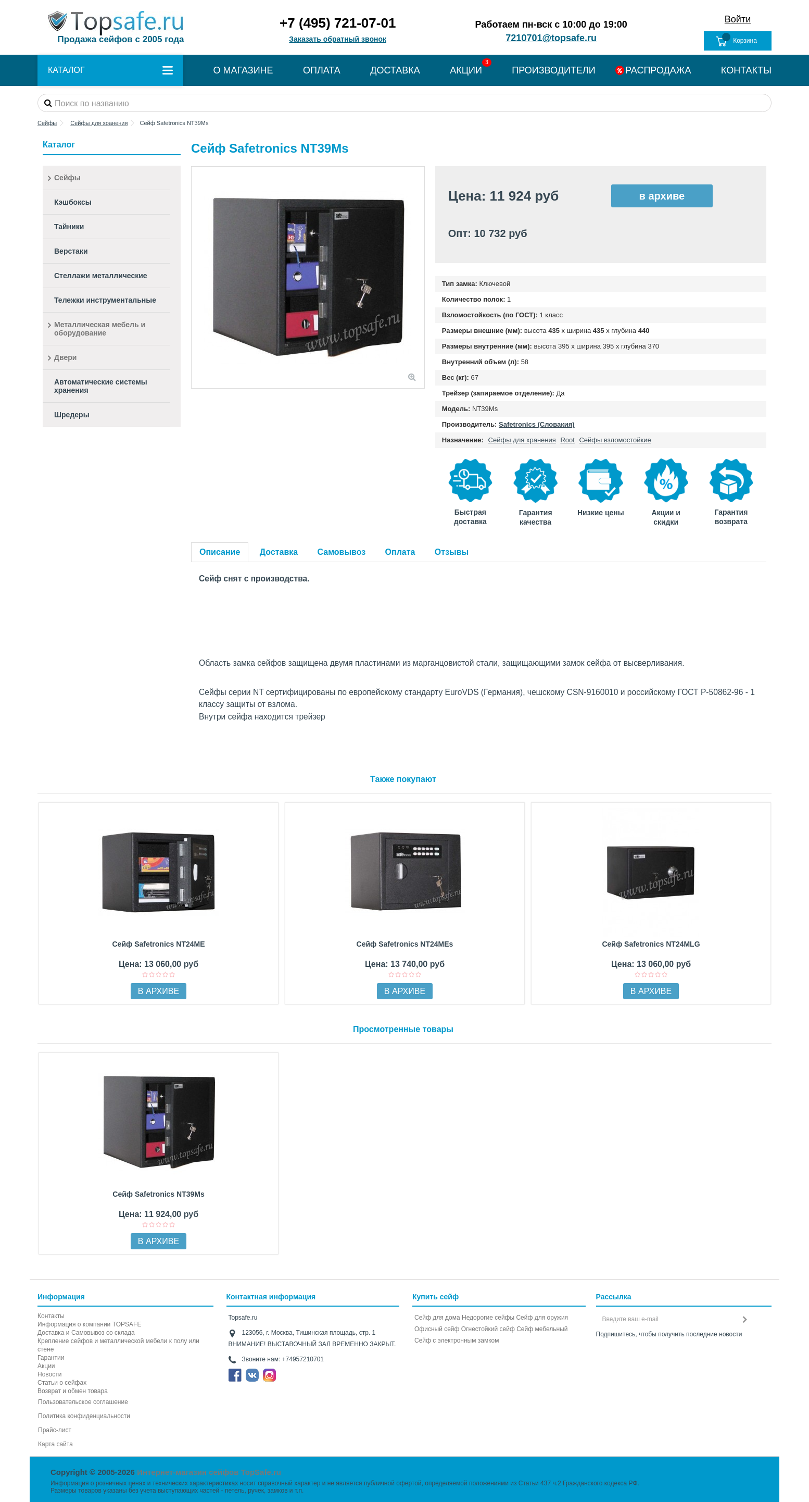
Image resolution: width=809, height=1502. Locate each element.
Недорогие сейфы (488, 1317)
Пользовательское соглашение (83, 1402)
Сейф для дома (437, 1317)
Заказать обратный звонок (337, 39)
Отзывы (452, 552)
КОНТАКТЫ (746, 70)
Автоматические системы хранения (100, 386)
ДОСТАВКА (395, 70)
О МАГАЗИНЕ (243, 70)
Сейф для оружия (542, 1317)
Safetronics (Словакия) (537, 424)
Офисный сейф (436, 1329)
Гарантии (50, 1357)
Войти (738, 19)
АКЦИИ (466, 70)
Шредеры (72, 415)
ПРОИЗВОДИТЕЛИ (553, 70)
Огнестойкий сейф (488, 1329)
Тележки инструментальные (105, 300)
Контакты (51, 1316)
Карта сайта (55, 1444)
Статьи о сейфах (61, 1382)
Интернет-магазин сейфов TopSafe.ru (209, 1472)
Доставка (279, 552)
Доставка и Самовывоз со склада (86, 1332)
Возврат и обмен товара (72, 1391)
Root (567, 440)
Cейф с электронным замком (456, 1340)
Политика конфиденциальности (84, 1416)
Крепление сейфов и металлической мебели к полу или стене (118, 1345)
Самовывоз (342, 552)
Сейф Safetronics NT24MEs (405, 944)
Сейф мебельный (541, 1329)
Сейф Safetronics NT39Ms (158, 1194)
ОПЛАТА (321, 70)
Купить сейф (435, 1297)
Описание (219, 552)
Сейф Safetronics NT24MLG (651, 944)
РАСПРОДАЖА (658, 70)
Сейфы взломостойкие (615, 440)
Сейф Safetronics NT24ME (158, 944)
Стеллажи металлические (100, 275)
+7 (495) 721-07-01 (338, 23)
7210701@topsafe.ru (551, 38)
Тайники (69, 226)
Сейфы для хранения (522, 440)
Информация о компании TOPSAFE (89, 1324)
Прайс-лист (54, 1430)
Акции (46, 1366)
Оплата (400, 552)
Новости (49, 1374)
